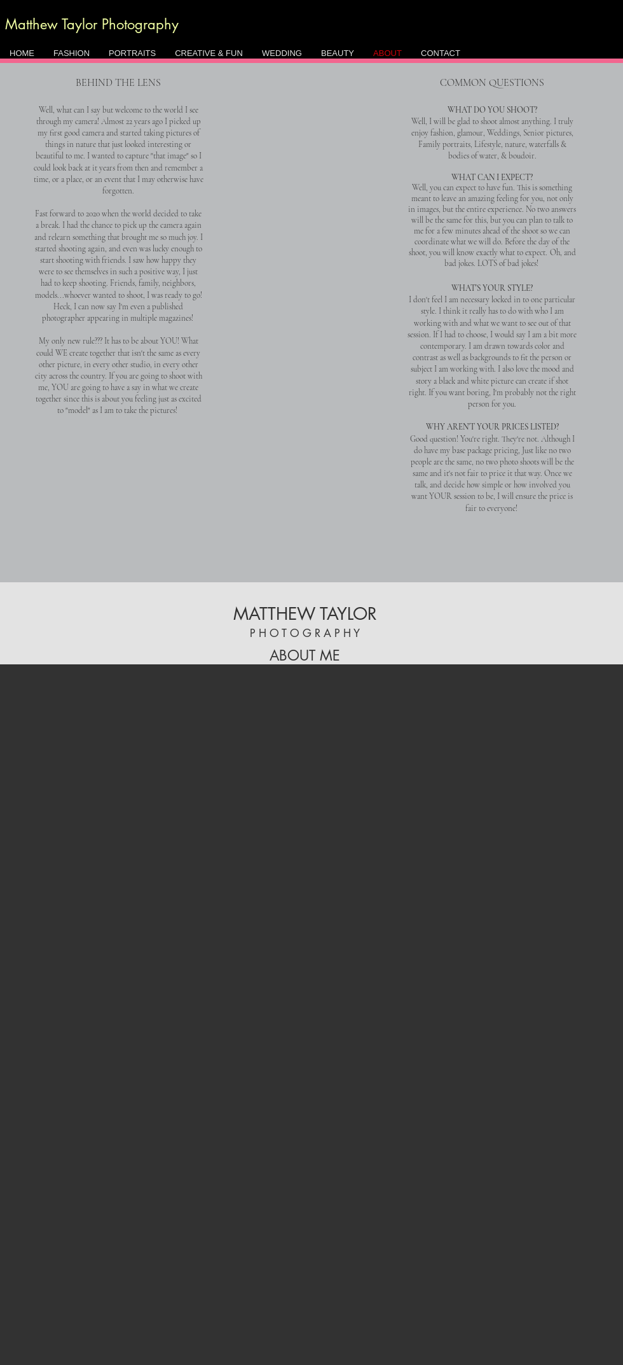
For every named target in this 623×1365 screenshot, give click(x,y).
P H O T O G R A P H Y (305, 633)
